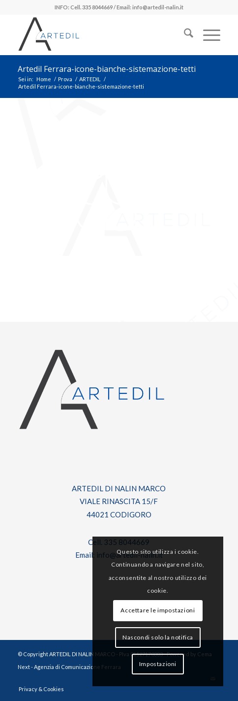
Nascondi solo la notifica (157, 637)
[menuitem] (183, 35)
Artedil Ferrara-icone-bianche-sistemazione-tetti (107, 69)
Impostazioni (158, 664)
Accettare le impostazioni (157, 610)
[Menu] (206, 35)
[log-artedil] (98, 35)
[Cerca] (183, 35)
